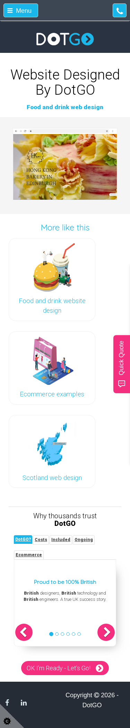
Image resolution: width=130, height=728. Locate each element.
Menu (19, 10)
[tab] (23, 539)
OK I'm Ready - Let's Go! (58, 668)
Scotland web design (52, 478)
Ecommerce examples (52, 394)
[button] (24, 632)
